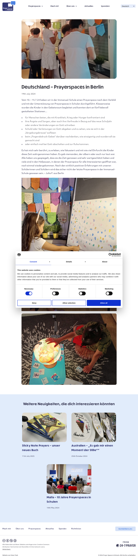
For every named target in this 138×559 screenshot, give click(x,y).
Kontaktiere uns (125, 529)
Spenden (105, 6)
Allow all (103, 303)
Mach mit (55, 6)
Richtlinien (76, 529)
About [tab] (104, 262)
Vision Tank (14, 555)
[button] (128, 6)
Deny (34, 303)
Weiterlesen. (6, 549)
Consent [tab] (33, 262)
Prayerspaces (34, 6)
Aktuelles (89, 6)
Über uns (70, 6)
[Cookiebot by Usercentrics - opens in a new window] (110, 254)
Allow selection (69, 303)
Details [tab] (69, 262)
